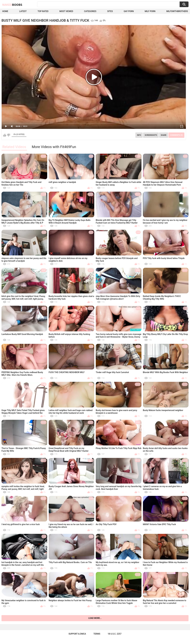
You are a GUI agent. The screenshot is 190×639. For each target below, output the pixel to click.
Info (139, 135)
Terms (96, 634)
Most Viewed (66, 11)
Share (163, 135)
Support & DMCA (77, 634)
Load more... (95, 618)
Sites (110, 11)
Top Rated (43, 11)
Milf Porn (150, 11)
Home (5, 11)
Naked (12, 5)
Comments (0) (176, 135)
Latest (23, 11)
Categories (90, 11)
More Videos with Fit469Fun (54, 147)
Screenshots (151, 135)
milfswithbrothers (177, 11)
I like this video (4, 135)
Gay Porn (129, 11)
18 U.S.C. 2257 (114, 634)
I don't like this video (8, 135)
